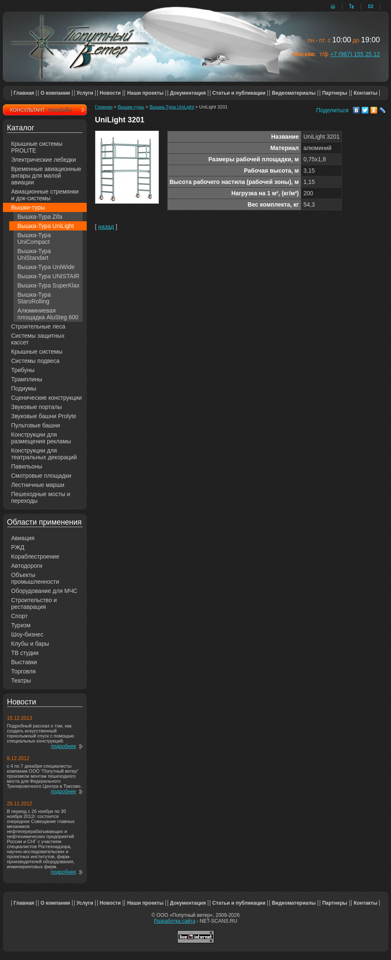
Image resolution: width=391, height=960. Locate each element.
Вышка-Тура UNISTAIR (49, 276)
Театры (21, 680)
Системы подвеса (35, 360)
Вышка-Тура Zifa (40, 216)
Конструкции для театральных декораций (44, 454)
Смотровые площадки (41, 475)
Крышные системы (36, 351)
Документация (188, 93)
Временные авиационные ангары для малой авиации (46, 176)
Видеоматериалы (294, 93)
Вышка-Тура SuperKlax (49, 285)
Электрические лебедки (43, 159)
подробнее (63, 746)
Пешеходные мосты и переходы (40, 497)
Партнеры (334, 93)
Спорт (19, 616)
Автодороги (27, 565)
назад (106, 226)
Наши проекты (145, 93)
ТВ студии (25, 652)
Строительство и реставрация (34, 603)
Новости (110, 93)
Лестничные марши (38, 484)
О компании (55, 93)
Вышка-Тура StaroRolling (34, 298)
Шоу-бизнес (27, 634)
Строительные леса (38, 326)
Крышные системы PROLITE (36, 147)
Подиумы (23, 388)
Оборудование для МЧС (44, 590)
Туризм (21, 625)
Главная (24, 93)
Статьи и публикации (239, 93)
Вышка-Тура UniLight (46, 226)
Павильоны (26, 466)
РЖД (18, 547)
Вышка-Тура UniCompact (34, 238)
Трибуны (23, 370)
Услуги (85, 93)
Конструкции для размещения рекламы (41, 438)
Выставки (24, 662)
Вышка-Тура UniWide (46, 267)
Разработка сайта (174, 921)
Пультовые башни (35, 425)
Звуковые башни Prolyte (44, 416)
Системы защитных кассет (38, 339)
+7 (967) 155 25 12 (355, 54)
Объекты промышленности (35, 578)
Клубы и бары (30, 643)
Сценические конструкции (46, 397)
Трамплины (26, 379)
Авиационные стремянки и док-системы (45, 195)
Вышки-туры (28, 207)
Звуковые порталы (36, 407)
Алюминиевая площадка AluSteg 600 (48, 314)
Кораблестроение (35, 556)
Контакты (366, 93)
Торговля (23, 671)
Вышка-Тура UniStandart (34, 254)
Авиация (23, 538)
